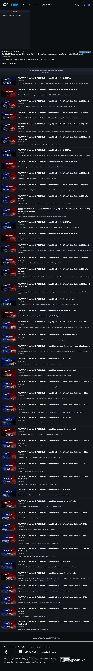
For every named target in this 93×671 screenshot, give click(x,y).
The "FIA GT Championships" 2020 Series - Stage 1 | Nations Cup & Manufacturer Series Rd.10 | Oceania (53, 440)
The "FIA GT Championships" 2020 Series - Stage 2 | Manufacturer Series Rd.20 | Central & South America (54, 346)
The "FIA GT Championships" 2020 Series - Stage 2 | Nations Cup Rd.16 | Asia (44, 359)
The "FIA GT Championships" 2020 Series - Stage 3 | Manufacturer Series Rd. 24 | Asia (47, 233)
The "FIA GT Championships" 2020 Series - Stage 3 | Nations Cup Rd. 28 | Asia (44, 150)
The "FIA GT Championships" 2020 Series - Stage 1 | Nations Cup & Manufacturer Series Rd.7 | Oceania (53, 512)
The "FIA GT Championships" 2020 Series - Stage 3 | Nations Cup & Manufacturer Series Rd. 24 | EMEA (53, 257)
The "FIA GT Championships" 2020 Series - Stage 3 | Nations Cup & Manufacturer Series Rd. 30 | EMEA (53, 112)
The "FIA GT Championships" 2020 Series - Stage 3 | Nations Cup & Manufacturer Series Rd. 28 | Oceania (53, 173)
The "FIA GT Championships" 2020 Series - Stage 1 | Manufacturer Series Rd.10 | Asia (47, 429)
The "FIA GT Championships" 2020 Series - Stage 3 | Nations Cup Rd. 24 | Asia (44, 222)
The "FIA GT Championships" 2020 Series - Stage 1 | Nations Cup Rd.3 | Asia (44, 561)
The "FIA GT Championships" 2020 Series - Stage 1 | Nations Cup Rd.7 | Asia (44, 490)
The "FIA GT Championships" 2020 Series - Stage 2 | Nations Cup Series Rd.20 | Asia (46, 299)
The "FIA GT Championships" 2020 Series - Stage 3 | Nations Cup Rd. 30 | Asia (44, 78)
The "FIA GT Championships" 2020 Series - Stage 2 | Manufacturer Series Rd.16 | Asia (47, 370)
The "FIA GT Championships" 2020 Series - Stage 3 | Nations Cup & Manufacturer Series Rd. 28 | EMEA (53, 184)
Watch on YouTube (10, 63)
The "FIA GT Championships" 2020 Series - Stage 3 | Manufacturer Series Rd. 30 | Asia (47, 89)
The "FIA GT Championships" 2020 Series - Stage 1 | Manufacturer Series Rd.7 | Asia (47, 501)
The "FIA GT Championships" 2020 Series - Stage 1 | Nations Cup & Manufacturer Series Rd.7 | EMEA (52, 524)
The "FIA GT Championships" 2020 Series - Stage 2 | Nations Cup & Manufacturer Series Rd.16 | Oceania (53, 381)
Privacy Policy (23, 647)
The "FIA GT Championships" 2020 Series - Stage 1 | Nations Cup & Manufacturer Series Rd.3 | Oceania (53, 586)
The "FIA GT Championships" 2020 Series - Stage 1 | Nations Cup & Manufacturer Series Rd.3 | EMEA (52, 597)
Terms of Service (10, 647)
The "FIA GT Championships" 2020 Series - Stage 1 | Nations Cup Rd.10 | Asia (44, 418)
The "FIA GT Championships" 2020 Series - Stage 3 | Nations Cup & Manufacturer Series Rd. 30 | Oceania (53, 101)
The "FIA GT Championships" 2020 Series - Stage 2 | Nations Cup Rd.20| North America (47, 334)
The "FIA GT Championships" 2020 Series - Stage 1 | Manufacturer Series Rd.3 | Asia (47, 573)
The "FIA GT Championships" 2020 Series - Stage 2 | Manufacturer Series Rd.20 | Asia (47, 310)
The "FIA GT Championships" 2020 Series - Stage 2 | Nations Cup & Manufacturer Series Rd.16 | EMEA (52, 393)
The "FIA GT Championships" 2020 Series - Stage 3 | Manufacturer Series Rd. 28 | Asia (47, 161)
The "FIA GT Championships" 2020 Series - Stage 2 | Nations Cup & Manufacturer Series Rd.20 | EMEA (52, 322)
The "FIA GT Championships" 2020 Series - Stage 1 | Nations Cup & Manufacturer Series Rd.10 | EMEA (52, 452)
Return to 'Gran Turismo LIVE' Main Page (46, 638)
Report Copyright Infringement (40, 647)
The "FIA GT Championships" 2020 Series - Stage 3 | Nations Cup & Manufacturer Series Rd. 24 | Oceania (53, 245)
